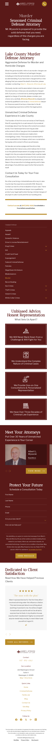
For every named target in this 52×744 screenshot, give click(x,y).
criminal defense (35, 102)
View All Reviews (19, 642)
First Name (9, 495)
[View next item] (10, 471)
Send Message (26, 556)
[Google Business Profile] (31, 720)
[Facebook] (16, 720)
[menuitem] (26, 230)
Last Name (9, 501)
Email (7, 513)
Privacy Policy (26, 711)
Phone (7, 507)
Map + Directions (26, 678)
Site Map (26, 707)
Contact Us (26, 703)
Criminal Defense (26, 691)
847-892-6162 (25, 660)
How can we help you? (13, 525)
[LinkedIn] (36, 720)
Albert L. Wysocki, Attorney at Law (33, 84)
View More (36, 471)
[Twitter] (26, 720)
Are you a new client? (13, 519)
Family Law (26, 695)
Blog (26, 699)
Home (26, 687)
